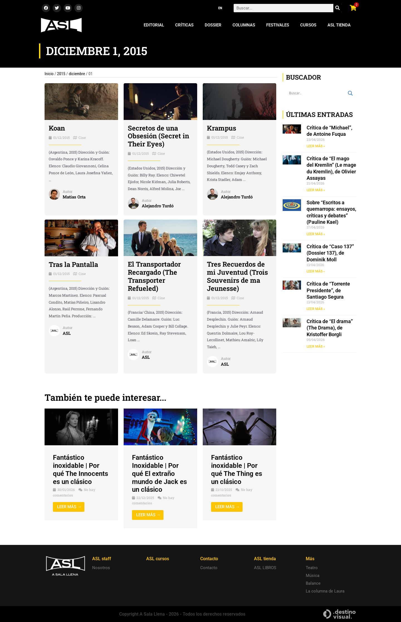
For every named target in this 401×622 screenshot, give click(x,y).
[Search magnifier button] (350, 93)
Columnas (244, 25)
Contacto (208, 567)
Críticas (184, 25)
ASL (67, 333)
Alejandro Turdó (157, 205)
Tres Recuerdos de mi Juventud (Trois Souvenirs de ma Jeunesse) (237, 276)
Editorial (154, 25)
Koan (57, 128)
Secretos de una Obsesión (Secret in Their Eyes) (158, 136)
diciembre (77, 73)
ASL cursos (157, 558)
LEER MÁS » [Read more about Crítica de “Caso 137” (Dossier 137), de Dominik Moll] (316, 271)
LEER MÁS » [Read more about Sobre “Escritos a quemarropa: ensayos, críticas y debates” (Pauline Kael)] (316, 234)
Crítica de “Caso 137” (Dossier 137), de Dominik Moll (330, 253)
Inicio (49, 73)
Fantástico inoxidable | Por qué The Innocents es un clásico (80, 469)
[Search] (337, 8)
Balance (313, 583)
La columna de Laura (325, 591)
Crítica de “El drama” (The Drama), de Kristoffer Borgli (330, 327)
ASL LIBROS (265, 567)
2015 (61, 73)
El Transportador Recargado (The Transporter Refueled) (154, 276)
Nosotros (101, 567)
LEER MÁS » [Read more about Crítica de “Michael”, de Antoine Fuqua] (316, 146)
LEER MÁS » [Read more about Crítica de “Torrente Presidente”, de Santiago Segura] (316, 309)
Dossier (213, 25)
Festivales (277, 25)
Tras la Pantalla (73, 264)
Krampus (221, 128)
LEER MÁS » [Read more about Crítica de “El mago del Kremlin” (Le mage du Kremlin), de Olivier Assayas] (316, 190)
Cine (82, 137)
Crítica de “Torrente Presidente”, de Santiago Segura (328, 290)
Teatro (312, 567)
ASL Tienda (339, 25)
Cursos (308, 25)
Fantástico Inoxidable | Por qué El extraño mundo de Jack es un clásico (159, 473)
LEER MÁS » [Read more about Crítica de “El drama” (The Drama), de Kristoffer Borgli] (316, 346)
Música (312, 575)
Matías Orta (74, 197)
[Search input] (317, 93)
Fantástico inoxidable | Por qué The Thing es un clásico (236, 469)
